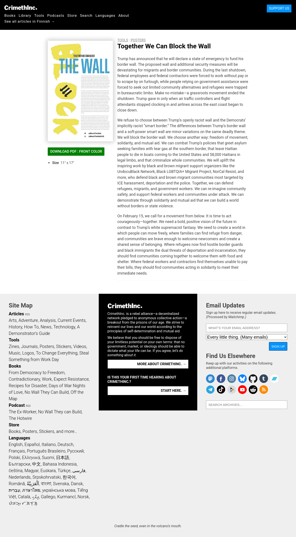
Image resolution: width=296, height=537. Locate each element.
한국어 (69, 477)
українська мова (58, 490)
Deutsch (65, 444)
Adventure (28, 320)
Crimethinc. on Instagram (231, 378)
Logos (28, 353)
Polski (14, 457)
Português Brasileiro (46, 451)
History (15, 326)
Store (72, 15)
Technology (64, 326)
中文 (36, 464)
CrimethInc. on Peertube (231, 389)
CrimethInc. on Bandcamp (274, 378)
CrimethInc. (20, 7)
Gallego (48, 496)
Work (47, 379)
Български (19, 464)
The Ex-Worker (22, 411)
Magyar (31, 470)
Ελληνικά (31, 457)
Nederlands (20, 477)
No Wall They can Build (60, 411)
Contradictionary (24, 379)
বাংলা (46, 483)
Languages (105, 15)
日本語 (62, 457)
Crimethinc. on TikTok (221, 389)
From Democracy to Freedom (37, 372)
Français (17, 451)
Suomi (48, 457)
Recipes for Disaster (28, 385)
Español (32, 444)
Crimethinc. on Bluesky (242, 378)
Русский (75, 451)
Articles (16, 313)
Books (10, 15)
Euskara (48, 470)
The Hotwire (20, 418)
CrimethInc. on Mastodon (210, 378)
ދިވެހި (35, 496)
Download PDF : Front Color (76, 151)
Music (14, 353)
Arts (13, 320)
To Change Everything (56, 353)
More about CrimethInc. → (161, 364)
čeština (15, 470)
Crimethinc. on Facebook (221, 378)
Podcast (17, 405)
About (123, 15)
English (16, 444)
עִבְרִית (14, 490)
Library (25, 15)
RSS (27, 314)
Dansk (77, 483)
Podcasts (55, 15)
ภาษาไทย (31, 490)
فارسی (78, 470)
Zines (14, 346)
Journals (29, 346)
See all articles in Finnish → (29, 21)
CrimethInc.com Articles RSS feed (263, 389)
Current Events (71, 320)
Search (86, 15)
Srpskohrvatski (46, 477)
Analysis (48, 320)
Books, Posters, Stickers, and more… (43, 431)
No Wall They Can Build (47, 392)
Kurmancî (66, 496)
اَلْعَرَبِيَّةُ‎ (33, 483)
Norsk (83, 496)
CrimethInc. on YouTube (242, 389)
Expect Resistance (71, 379)
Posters (138, 40)
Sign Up (278, 346)
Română (17, 483)
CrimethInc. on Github (253, 378)
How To (31, 326)
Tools (39, 15)
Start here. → (173, 390)
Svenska (61, 483)
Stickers (63, 346)
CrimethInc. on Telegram (210, 389)
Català (24, 496)
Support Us (279, 8)
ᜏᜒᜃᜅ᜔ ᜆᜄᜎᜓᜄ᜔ (23, 503)
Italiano (49, 444)
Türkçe (64, 470)
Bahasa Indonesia (60, 464)
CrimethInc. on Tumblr (263, 378)
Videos (79, 346)
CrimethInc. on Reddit (253, 389)
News (46, 326)
